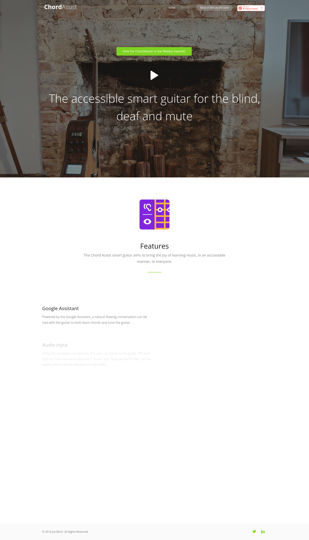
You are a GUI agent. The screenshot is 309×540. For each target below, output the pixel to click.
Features (185, 7)
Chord (60, 7)
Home (172, 7)
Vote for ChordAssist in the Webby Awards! (154, 51)
